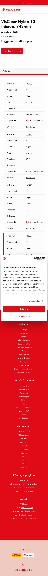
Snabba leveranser (24, 3)
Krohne (24, 453)
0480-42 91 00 (27, 508)
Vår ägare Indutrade (24, 407)
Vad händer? (24, 411)
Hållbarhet (24, 400)
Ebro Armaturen (24, 446)
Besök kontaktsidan (28, 511)
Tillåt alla (24, 309)
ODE (24, 464)
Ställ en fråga (10, 51)
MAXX (24, 456)
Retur (24, 351)
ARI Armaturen (24, 435)
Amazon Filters (24, 431)
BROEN (24, 438)
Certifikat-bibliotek (24, 372)
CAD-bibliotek (24, 358)
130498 (29, 185)
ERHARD (24, 449)
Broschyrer (24, 362)
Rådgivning (24, 333)
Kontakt (24, 414)
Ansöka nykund (24, 329)
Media (24, 404)
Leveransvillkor (24, 344)
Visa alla (24, 467)
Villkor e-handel (24, 340)
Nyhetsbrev (24, 389)
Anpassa (24, 316)
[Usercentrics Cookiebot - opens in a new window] (34, 258)
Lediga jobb (24, 418)
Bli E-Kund (30, 127)
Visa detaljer (34, 301)
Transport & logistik (24, 347)
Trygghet (24, 393)
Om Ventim (24, 386)
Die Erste (24, 442)
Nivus (24, 460)
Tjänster (24, 337)
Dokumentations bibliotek (24, 369)
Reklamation (24, 354)
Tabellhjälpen (24, 365)
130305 (29, 84)
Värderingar (24, 396)
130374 (29, 134)
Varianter (6, 71)
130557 (29, 236)
